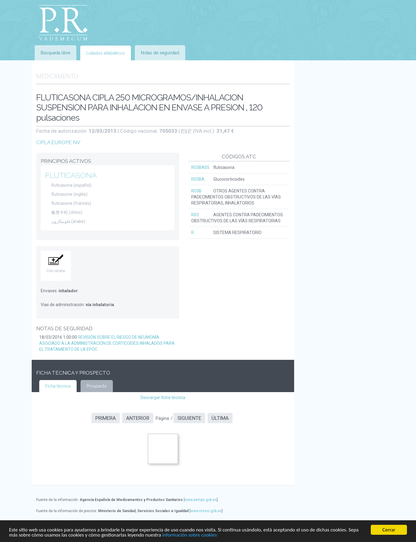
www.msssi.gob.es (206, 511)
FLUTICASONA (71, 175)
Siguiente (189, 418)
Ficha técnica (58, 386)
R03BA (198, 179)
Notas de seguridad (160, 52)
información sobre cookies (189, 535)
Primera (105, 418)
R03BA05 (200, 167)
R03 (195, 214)
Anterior (137, 418)
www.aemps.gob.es (201, 500)
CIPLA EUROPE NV (58, 142)
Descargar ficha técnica (163, 397)
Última (220, 418)
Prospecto (97, 386)
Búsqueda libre (55, 52)
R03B (196, 191)
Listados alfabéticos (105, 53)
